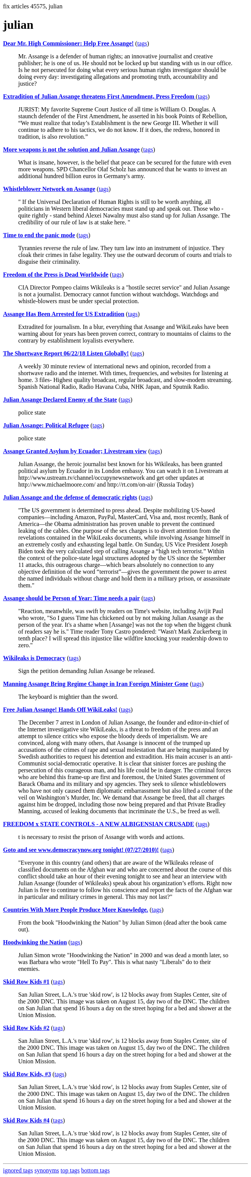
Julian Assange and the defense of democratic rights (70, 497)
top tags (70, 1170)
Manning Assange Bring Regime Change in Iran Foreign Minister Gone (95, 684)
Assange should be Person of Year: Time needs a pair (71, 598)
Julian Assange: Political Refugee (46, 425)
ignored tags (18, 1170)
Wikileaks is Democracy (34, 658)
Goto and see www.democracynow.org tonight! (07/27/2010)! (81, 850)
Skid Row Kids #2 (26, 1028)
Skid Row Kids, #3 (27, 1074)
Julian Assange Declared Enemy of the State (60, 399)
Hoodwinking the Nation (35, 942)
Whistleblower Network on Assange (49, 189)
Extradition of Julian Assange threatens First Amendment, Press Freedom (99, 96)
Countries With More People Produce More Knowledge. (75, 909)
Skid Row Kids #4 (26, 1120)
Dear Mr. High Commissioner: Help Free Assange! (68, 43)
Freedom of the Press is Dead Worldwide (55, 274)
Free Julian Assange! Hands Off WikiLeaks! (60, 709)
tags (142, 43)
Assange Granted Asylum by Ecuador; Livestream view (75, 451)
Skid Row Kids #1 (26, 981)
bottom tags (95, 1170)
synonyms (47, 1170)
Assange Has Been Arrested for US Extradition (63, 314)
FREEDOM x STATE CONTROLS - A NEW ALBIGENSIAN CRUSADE (98, 824)
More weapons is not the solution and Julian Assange (71, 149)
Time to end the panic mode (39, 235)
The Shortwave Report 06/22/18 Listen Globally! (66, 353)
